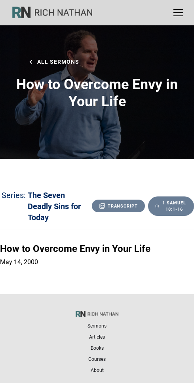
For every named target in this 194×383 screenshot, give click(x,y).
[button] (176, 12)
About (97, 370)
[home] (57, 12)
